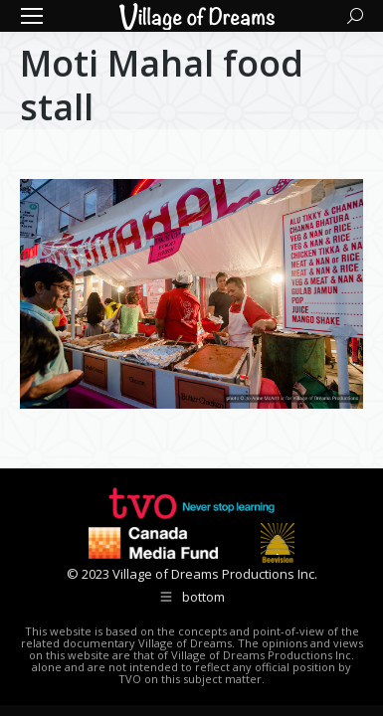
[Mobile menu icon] (32, 16)
